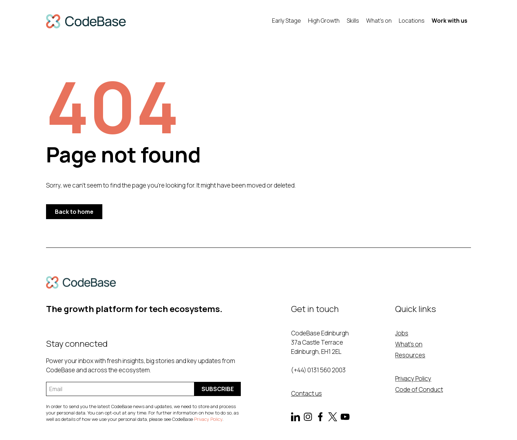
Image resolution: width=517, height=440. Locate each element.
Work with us (449, 20)
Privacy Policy (208, 419)
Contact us (306, 393)
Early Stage (286, 20)
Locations (412, 20)
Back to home (74, 212)
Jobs (401, 333)
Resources (410, 355)
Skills (353, 20)
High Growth (324, 20)
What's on (379, 20)
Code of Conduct (419, 389)
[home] (86, 21)
